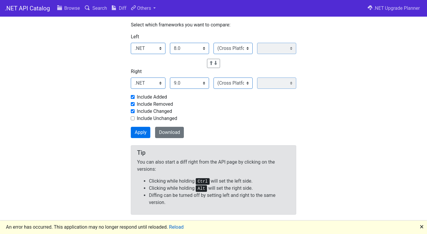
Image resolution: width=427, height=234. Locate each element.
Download (169, 132)
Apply (140, 132)
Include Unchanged (157, 118)
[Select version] (189, 48)
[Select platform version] (276, 48)
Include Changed (154, 111)
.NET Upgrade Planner (394, 8)
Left (135, 36)
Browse (68, 8)
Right (136, 71)
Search (96, 8)
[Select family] (148, 48)
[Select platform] (233, 48)
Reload (176, 227)
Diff (119, 8)
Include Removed (155, 104)
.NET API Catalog (27, 8)
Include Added (152, 97)
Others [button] (141, 8)
